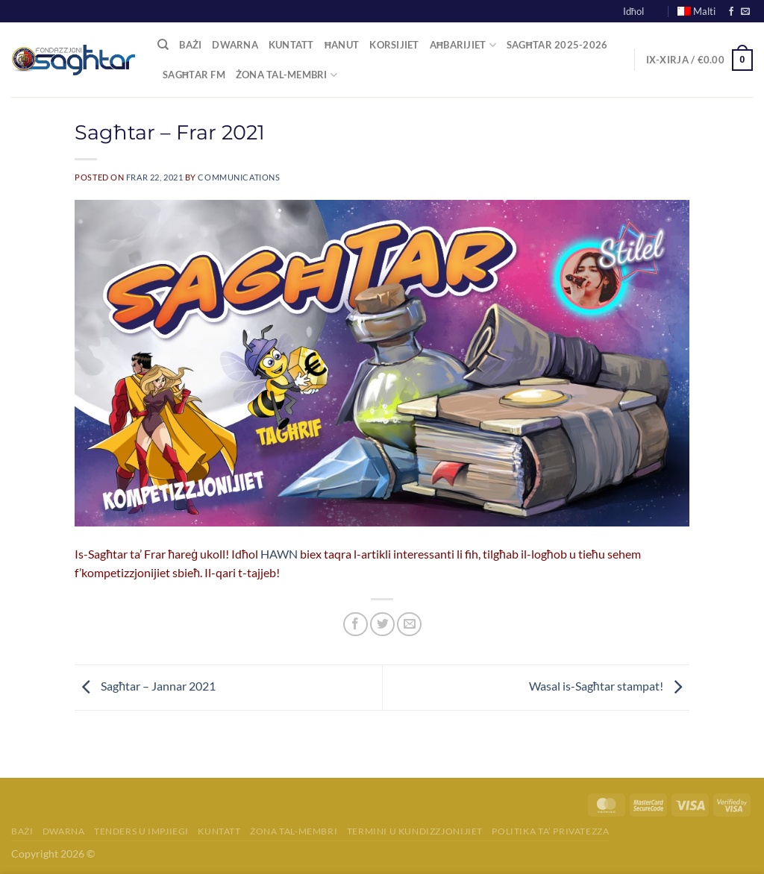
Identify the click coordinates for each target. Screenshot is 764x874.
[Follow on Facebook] (731, 12)
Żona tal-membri (293, 831)
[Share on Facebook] (355, 624)
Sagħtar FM (194, 75)
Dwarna (235, 45)
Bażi (190, 45)
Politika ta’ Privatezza (550, 831)
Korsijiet (394, 45)
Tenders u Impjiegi (141, 831)
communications (239, 177)
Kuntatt (291, 45)
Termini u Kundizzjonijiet (415, 831)
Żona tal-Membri (286, 75)
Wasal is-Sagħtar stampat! (609, 686)
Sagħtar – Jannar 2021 (145, 686)
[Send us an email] (745, 12)
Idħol (633, 11)
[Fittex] (163, 45)
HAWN (279, 554)
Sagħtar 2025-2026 (557, 45)
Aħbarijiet (463, 45)
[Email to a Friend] (409, 624)
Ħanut (342, 45)
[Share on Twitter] (382, 624)
